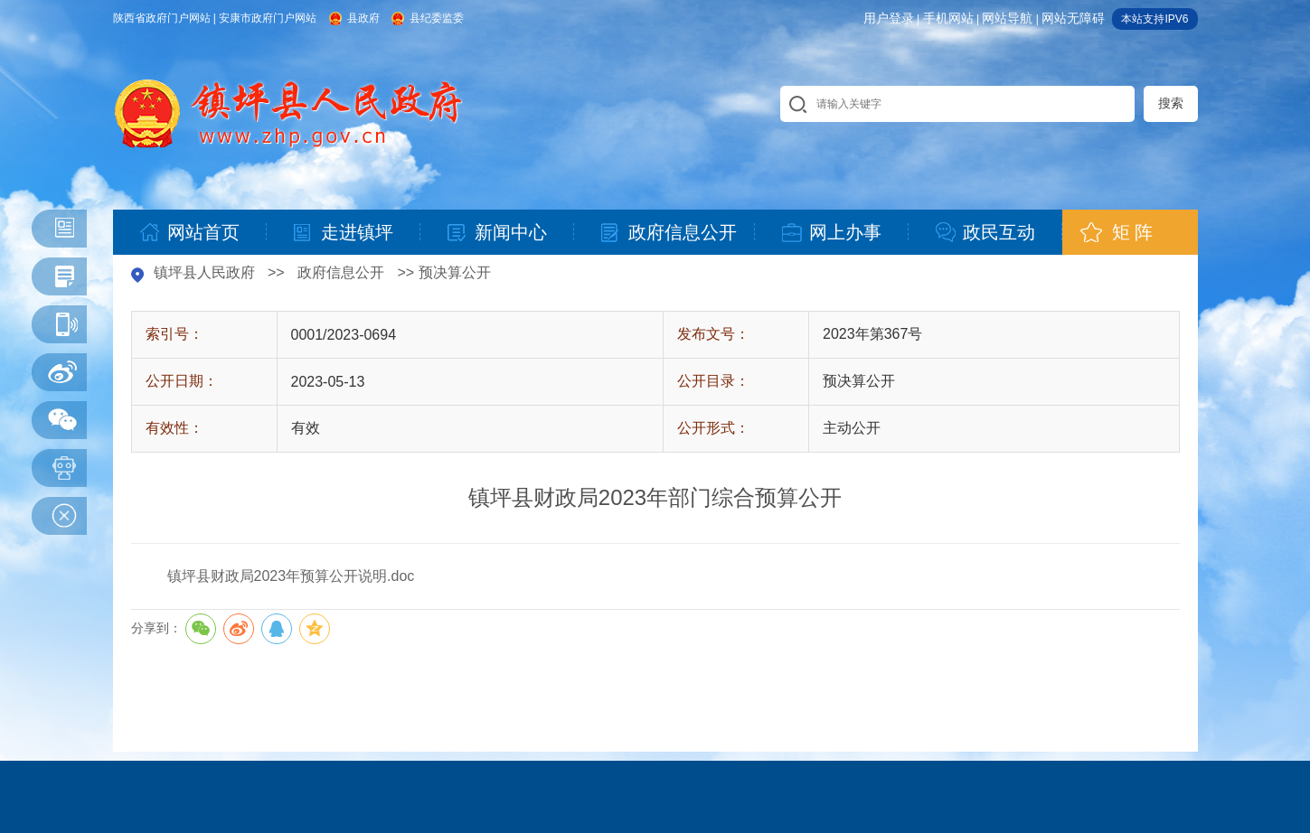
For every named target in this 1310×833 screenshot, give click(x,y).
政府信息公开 (340, 272)
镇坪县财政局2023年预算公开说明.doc (291, 576)
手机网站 (948, 18)
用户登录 (888, 18)
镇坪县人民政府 (204, 272)
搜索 (1170, 103)
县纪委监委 (437, 18)
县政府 (363, 18)
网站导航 (1007, 18)
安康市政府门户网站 (267, 18)
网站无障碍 (1073, 18)
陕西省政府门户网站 (162, 18)
